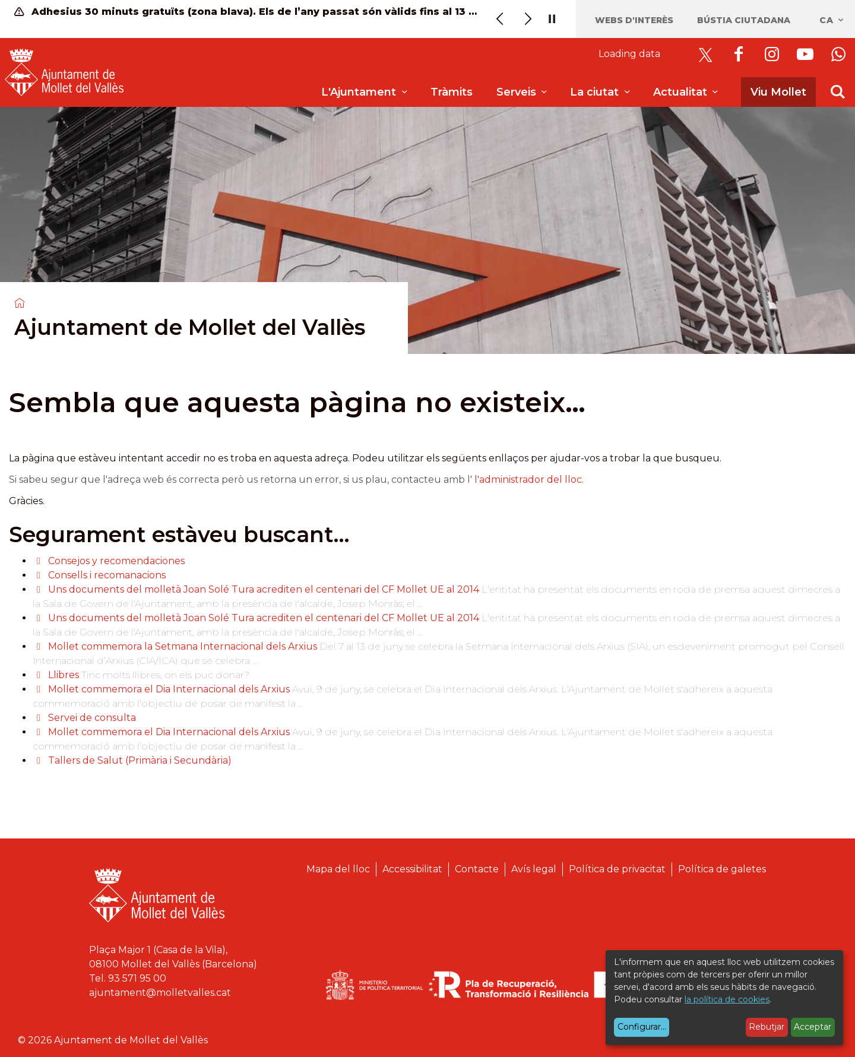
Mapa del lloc (338, 869)
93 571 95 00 (137, 978)
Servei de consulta (92, 717)
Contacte (477, 869)
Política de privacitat (617, 869)
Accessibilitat (412, 869)
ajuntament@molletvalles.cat (160, 992)
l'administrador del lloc (528, 479)
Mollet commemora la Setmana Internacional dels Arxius (183, 646)
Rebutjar (766, 1026)
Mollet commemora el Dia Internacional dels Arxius (169, 689)
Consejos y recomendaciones (116, 561)
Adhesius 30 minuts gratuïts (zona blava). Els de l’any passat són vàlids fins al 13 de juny (247, 11)
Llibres (63, 675)
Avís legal (533, 869)
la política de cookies (727, 999)
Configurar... (642, 1026)
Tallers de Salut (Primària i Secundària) (140, 760)
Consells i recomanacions (107, 575)
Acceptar (812, 1026)
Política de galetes (722, 869)
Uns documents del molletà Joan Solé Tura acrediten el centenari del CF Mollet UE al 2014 (263, 589)
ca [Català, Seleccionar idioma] (832, 20)
